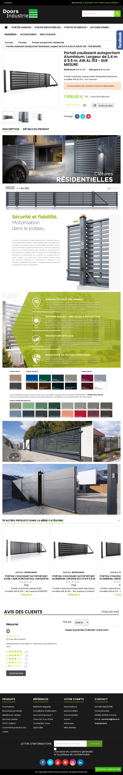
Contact (8, 2)
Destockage (47, 34)
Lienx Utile (38, 727)
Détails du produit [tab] (36, 129)
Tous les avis (110, 612)
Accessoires (28, 34)
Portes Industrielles (47, 27)
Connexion (88, 2)
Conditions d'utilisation (45, 710)
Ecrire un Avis (16, 673)
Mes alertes (70, 727)
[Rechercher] (101, 13)
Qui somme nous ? (43, 715)
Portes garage (21, 27)
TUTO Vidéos (9, 723)
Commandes (71, 715)
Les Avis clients (10, 719)
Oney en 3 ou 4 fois (43, 719)
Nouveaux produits (12, 710)
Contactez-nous (41, 723)
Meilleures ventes (11, 715)
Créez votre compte (108, 2)
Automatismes (99, 27)
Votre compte (74, 699)
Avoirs (67, 719)
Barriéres (10, 34)
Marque (93, 69)
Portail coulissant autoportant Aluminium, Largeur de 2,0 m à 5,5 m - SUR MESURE (73, 579)
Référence (69, 69)
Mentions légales (42, 706)
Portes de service (75, 27)
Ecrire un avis (103, 105)
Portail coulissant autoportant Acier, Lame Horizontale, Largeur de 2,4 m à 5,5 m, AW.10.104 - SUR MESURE (26, 579)
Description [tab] (10, 129)
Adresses (69, 723)
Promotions (8, 706)
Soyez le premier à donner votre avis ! (87, 630)
